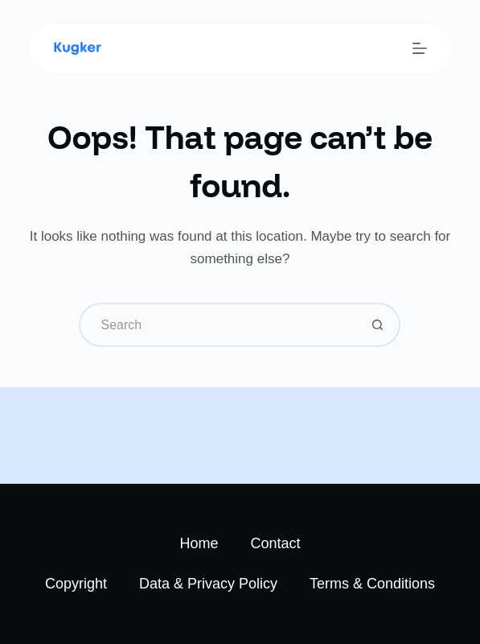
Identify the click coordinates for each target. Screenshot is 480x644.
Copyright (76, 584)
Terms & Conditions (372, 584)
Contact (275, 543)
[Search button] (378, 325)
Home (198, 543)
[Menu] (419, 48)
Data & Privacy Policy (208, 584)
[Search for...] (217, 325)
